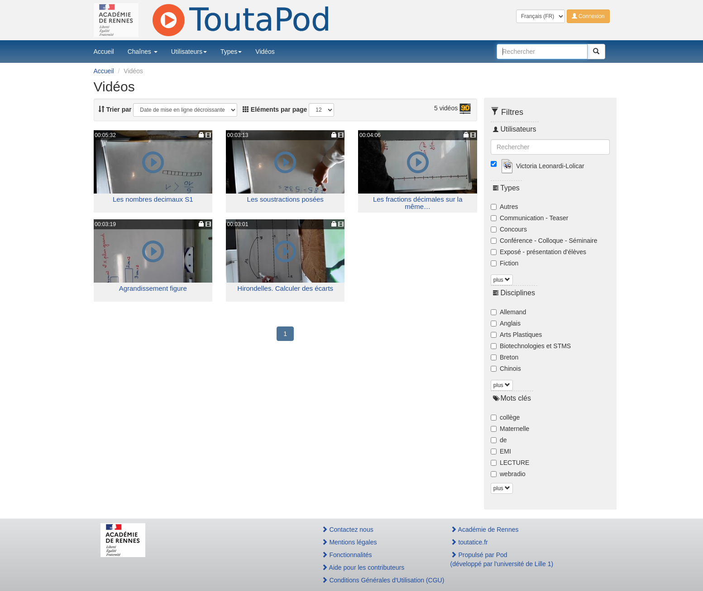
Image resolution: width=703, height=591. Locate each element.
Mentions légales (349, 542)
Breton (504, 357)
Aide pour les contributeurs (363, 567)
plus (501, 280)
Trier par (115, 109)
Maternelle (510, 428)
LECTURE (510, 462)
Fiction (504, 263)
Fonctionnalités (346, 554)
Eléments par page (275, 109)
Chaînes (143, 51)
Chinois (506, 368)
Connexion (588, 16)
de (499, 440)
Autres (504, 206)
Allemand (508, 312)
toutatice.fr (469, 542)
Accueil (104, 51)
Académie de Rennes (484, 529)
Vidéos (265, 51)
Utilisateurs (189, 51)
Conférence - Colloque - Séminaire (544, 240)
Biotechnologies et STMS (531, 346)
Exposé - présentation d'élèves (538, 251)
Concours (509, 229)
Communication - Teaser (529, 218)
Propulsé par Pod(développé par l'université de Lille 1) (502, 559)
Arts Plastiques (516, 334)
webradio (508, 474)
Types (231, 51)
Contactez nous (347, 529)
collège (505, 417)
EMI (501, 451)
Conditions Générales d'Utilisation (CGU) (376, 580)
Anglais (506, 323)
